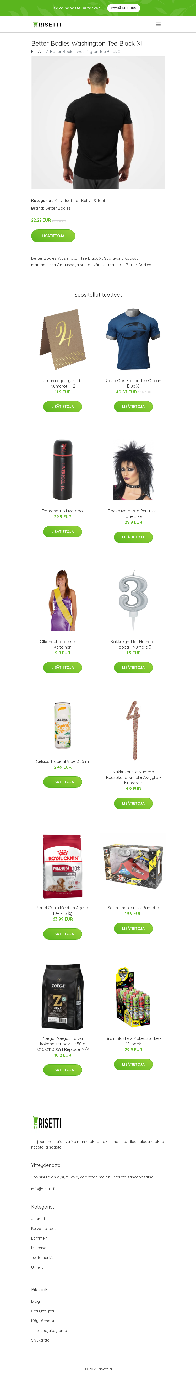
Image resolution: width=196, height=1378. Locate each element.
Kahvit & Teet (93, 200)
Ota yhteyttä (42, 1310)
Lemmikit (39, 1238)
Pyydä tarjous (123, 8)
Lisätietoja (53, 235)
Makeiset (39, 1247)
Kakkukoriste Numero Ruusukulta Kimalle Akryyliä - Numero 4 (133, 777)
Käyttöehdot (42, 1320)
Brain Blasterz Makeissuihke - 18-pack (133, 1041)
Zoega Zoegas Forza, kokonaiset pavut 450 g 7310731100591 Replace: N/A (62, 1044)
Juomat (38, 1218)
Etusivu (37, 51)
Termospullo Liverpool (63, 511)
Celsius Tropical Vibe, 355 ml (63, 761)
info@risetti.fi (43, 1188)
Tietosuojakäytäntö (49, 1330)
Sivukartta (40, 1340)
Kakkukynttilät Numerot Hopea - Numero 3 (133, 644)
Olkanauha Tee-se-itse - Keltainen (63, 644)
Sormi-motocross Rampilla (133, 907)
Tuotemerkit (42, 1257)
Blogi (36, 1301)
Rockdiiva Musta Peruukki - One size (133, 513)
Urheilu (37, 1267)
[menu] (159, 24)
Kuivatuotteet (67, 200)
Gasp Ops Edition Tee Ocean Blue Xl (133, 383)
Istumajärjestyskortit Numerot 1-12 (63, 383)
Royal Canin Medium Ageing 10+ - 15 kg (62, 910)
